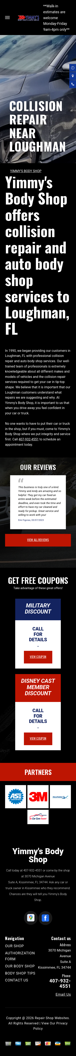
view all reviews (38, 539)
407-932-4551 (29, 439)
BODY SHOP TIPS (20, 973)
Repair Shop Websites (52, 1018)
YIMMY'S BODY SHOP (25, 171)
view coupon (38, 656)
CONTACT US (16, 980)
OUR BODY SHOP (20, 966)
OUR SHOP (14, 946)
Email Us (63, 994)
